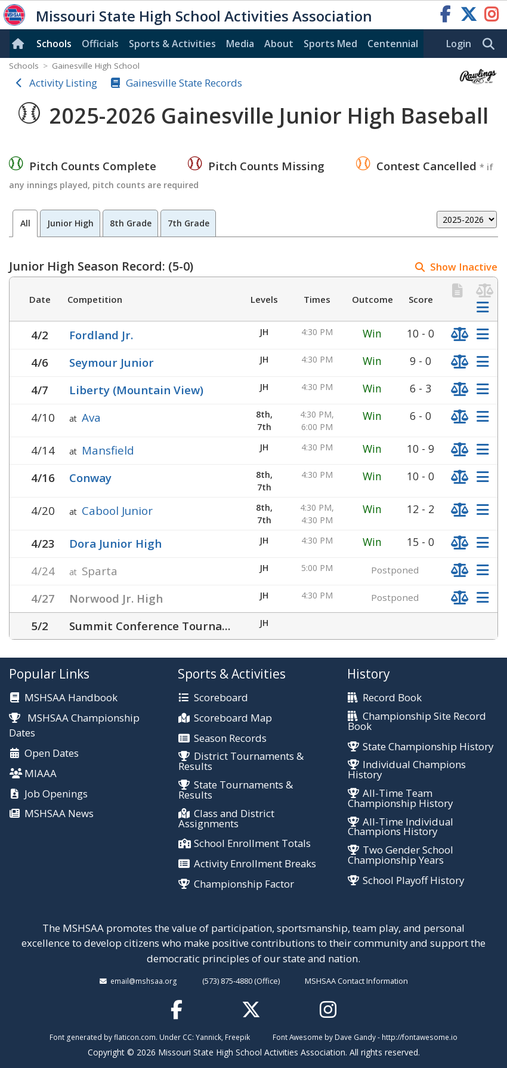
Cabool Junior (117, 510)
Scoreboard (221, 698)
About (278, 43)
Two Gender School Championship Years (400, 855)
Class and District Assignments (226, 819)
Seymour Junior (111, 362)
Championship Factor (244, 884)
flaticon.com (135, 1037)
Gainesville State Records (184, 83)
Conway (90, 477)
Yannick (208, 1037)
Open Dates (51, 753)
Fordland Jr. (101, 334)
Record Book (392, 698)
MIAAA (40, 773)
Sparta (100, 570)
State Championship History (428, 747)
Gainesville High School (96, 65)
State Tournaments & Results (235, 790)
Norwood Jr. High (116, 598)
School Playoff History (413, 880)
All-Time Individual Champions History (400, 827)
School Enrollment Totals (252, 843)
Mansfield (108, 450)
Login (458, 43)
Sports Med (330, 43)
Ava (91, 417)
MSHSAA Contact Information (356, 980)
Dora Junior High (115, 543)
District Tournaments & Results (240, 761)
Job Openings (56, 794)
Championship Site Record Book (417, 721)
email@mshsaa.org (143, 981)
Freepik (237, 1037)
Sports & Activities (172, 43)
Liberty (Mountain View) (136, 389)
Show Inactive (463, 267)
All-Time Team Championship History (400, 798)
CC (187, 1037)
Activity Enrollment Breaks (255, 864)
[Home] (20, 43)
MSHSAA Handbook (71, 698)
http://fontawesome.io (419, 1037)
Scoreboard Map (233, 718)
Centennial (392, 43)
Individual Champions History (407, 770)
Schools (54, 43)
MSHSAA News (59, 814)
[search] (491, 44)
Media (240, 43)
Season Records (230, 738)
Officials (100, 43)
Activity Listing (63, 83)
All (25, 223)
